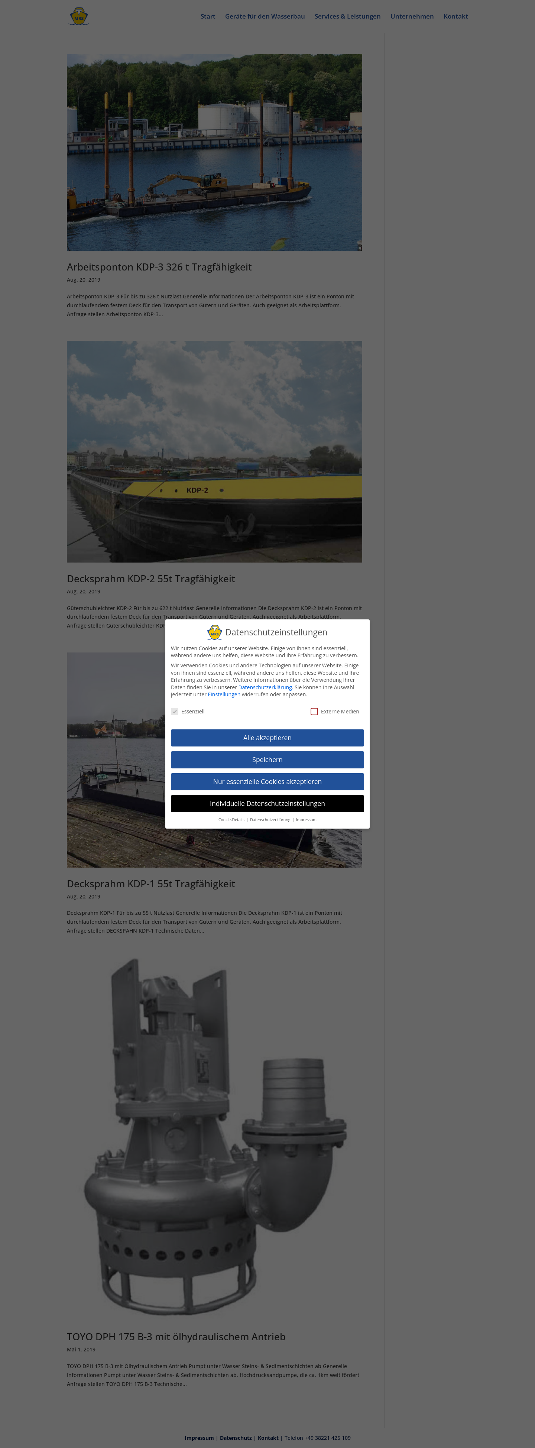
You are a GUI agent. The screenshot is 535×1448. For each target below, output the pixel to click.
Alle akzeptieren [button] (267, 736)
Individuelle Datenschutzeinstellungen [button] (267, 802)
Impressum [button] (306, 818)
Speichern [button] (267, 758)
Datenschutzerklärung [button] (270, 818)
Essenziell (188, 710)
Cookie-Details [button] (232, 818)
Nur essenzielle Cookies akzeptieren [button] (267, 780)
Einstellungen (224, 693)
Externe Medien (335, 710)
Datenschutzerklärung (265, 686)
